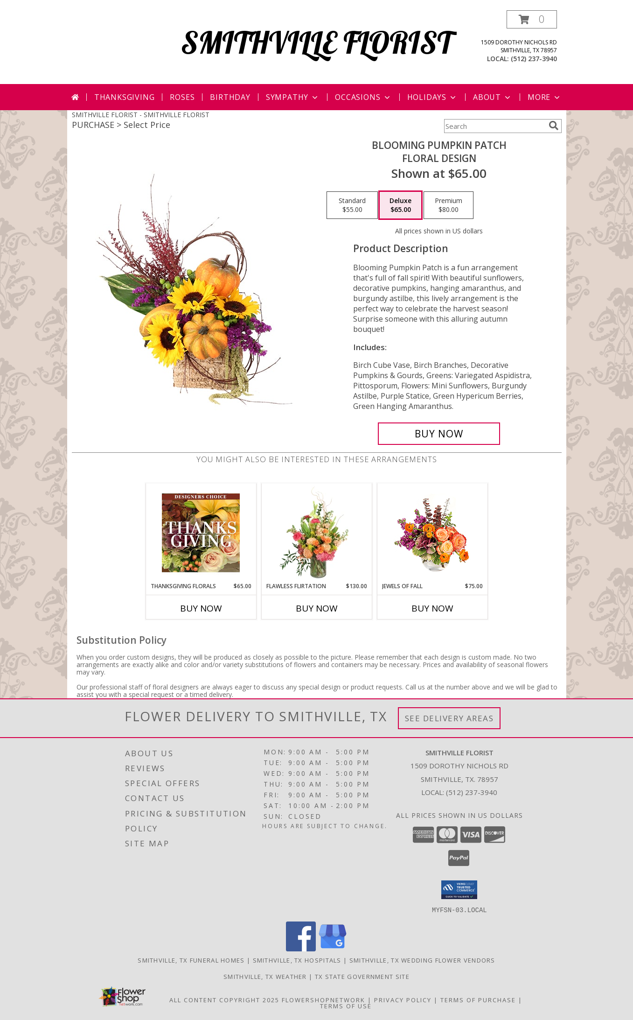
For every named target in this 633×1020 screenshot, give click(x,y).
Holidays (432, 97)
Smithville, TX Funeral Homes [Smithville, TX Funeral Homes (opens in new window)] (191, 960)
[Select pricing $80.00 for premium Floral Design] (448, 205)
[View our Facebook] (301, 948)
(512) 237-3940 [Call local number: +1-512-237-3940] (534, 58)
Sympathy (293, 97)
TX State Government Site (362, 976)
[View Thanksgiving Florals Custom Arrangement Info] (201, 532)
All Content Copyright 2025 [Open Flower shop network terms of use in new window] (224, 999)
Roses (182, 97)
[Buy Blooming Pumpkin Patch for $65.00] (439, 433)
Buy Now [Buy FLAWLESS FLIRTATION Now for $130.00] (317, 608)
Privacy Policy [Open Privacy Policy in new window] (402, 999)
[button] (532, 19)
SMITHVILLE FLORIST (316, 42)
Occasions (363, 97)
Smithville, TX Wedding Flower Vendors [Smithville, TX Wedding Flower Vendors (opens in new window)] (422, 960)
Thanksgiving (124, 97)
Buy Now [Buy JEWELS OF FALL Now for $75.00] (432, 608)
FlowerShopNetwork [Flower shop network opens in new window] (323, 999)
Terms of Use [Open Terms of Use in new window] (346, 1005)
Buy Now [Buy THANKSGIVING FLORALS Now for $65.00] (201, 608)
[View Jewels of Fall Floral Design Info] (432, 532)
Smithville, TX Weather (265, 976)
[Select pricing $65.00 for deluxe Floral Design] (400, 205)
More (545, 97)
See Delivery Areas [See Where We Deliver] (449, 718)
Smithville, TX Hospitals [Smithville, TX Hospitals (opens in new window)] (297, 960)
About (492, 97)
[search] (553, 125)
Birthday (230, 97)
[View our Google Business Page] (333, 948)
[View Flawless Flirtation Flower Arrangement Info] (316, 532)
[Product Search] (494, 126)
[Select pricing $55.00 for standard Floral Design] (352, 205)
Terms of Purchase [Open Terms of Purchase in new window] (478, 999)
